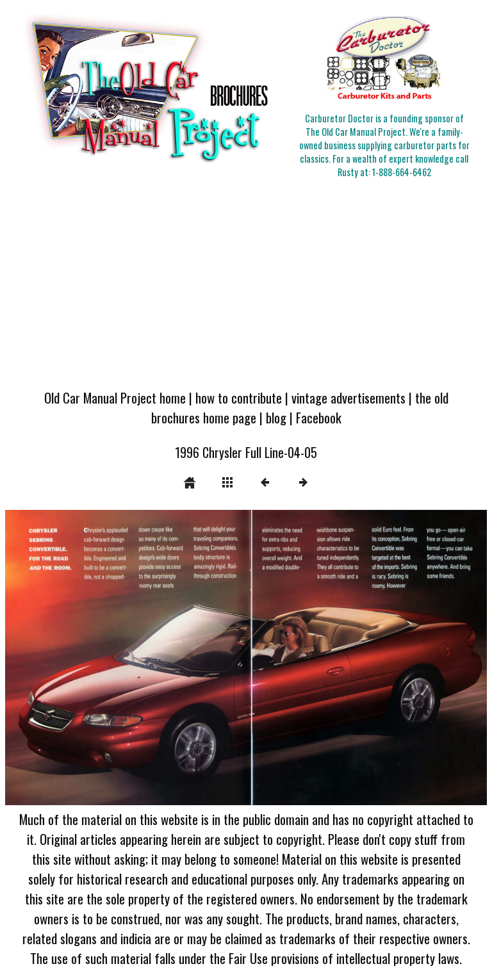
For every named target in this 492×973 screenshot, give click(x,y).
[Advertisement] (246, 284)
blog (276, 417)
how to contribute (238, 397)
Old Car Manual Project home (115, 397)
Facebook (318, 417)
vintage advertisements (348, 397)
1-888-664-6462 (401, 172)
